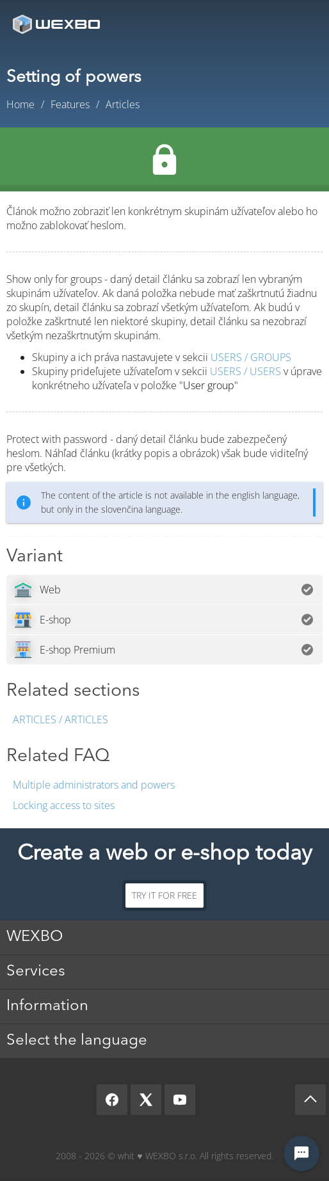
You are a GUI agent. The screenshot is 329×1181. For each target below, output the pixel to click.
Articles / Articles (60, 719)
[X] (146, 1099)
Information (47, 1006)
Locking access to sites (64, 805)
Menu (300, 24)
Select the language (76, 1040)
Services (35, 971)
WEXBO (34, 937)
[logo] (57, 24)
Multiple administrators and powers (94, 785)
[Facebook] (112, 1099)
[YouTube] (179, 1099)
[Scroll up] (310, 1099)
